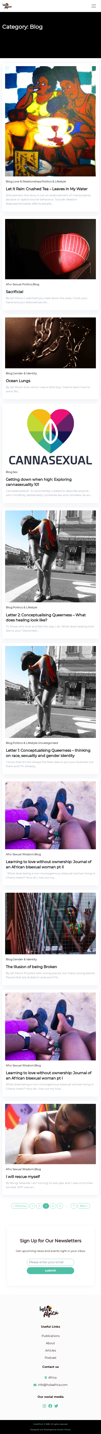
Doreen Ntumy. (64, 1430)
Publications (51, 1336)
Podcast (51, 1358)
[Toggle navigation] (94, 6)
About (50, 1343)
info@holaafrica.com (53, 1385)
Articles (50, 1350)
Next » (84, 1206)
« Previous (19, 1206)
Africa (52, 1377)
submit (50, 1270)
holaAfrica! (38, 1424)
